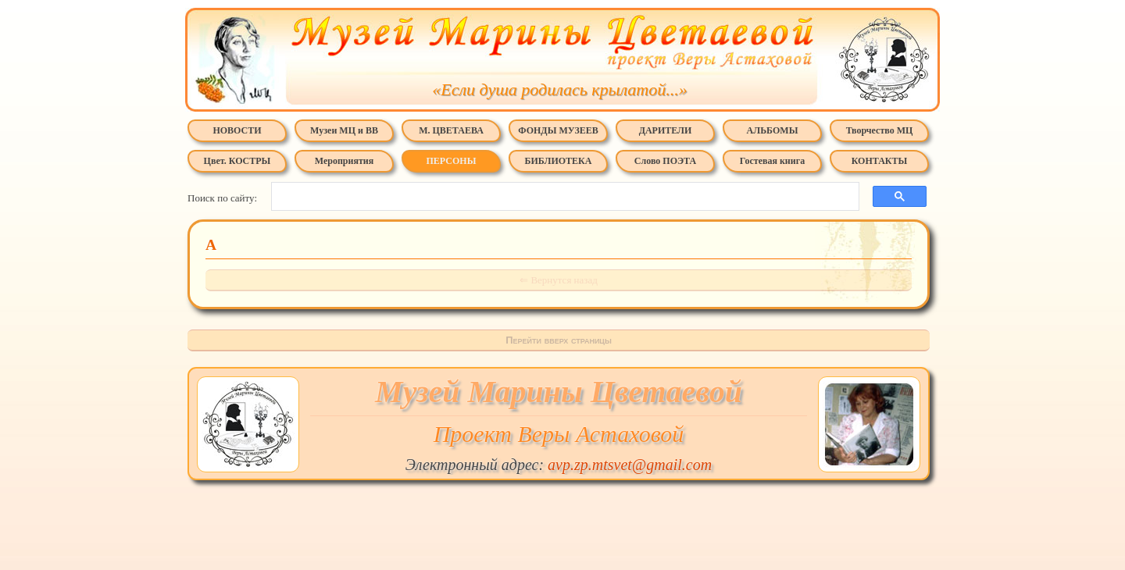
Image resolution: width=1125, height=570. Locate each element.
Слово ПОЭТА (665, 160)
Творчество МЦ (879, 130)
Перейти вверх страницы (558, 340)
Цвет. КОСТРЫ (237, 160)
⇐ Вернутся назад (559, 280)
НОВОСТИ (236, 130)
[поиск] (560, 197)
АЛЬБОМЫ (772, 130)
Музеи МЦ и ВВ (344, 130)
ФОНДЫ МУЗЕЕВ (558, 130)
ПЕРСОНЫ (452, 160)
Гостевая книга (772, 160)
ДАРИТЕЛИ (665, 130)
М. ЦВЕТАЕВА (451, 130)
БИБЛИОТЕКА (558, 160)
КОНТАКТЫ (880, 160)
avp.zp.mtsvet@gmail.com (630, 464)
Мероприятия (344, 160)
